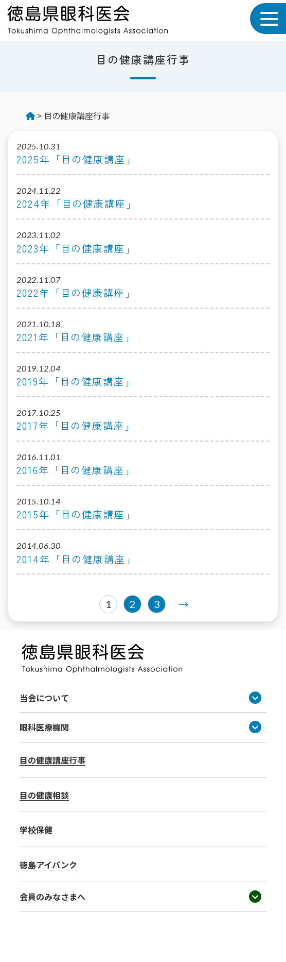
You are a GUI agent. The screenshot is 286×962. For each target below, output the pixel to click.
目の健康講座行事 (52, 760)
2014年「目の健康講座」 (76, 559)
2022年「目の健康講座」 (76, 292)
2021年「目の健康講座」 (75, 337)
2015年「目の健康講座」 (76, 514)
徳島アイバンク (48, 864)
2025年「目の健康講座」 (76, 159)
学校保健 (36, 829)
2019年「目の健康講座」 (75, 381)
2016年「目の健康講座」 (75, 470)
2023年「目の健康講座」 (76, 248)
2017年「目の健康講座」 (75, 425)
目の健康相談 (44, 795)
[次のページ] (181, 604)
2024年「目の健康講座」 (76, 203)
